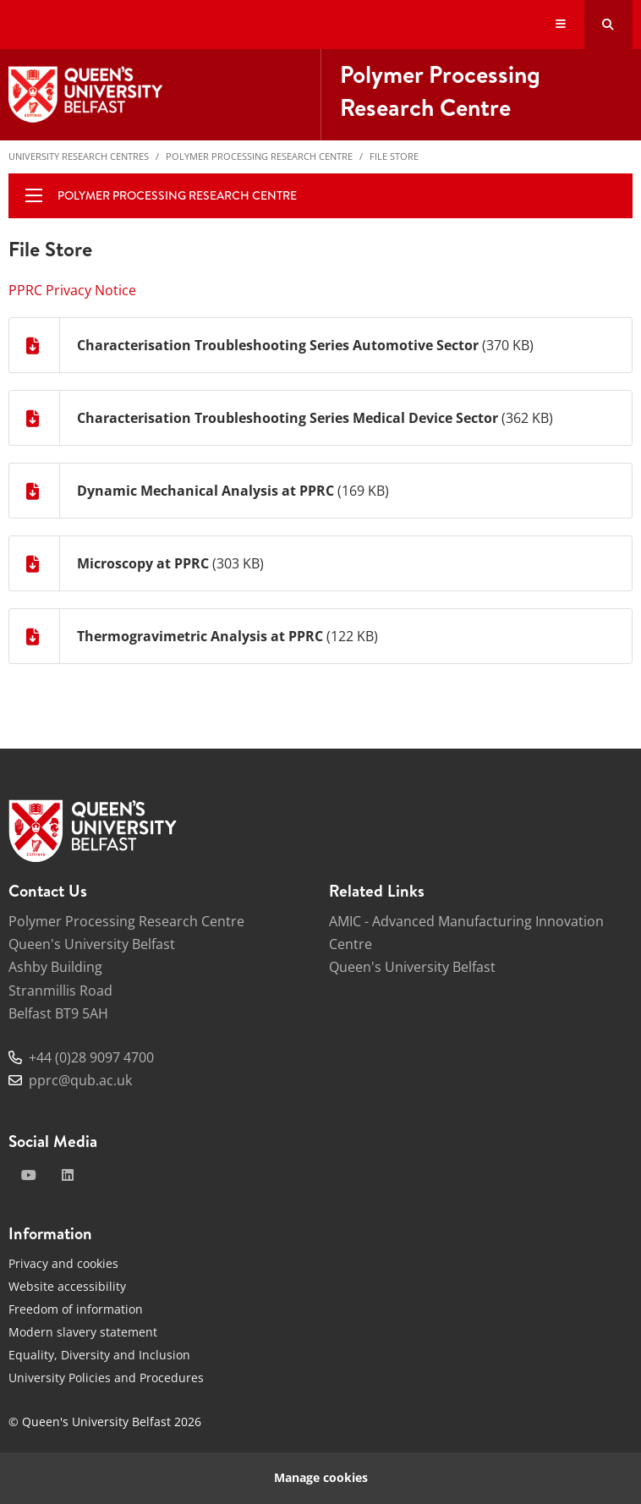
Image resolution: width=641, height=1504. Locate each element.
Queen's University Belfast (412, 967)
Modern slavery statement (82, 1332)
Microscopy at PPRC (143, 563)
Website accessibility (67, 1286)
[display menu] (33, 195)
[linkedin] (67, 1175)
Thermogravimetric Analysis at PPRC (200, 636)
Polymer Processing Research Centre (259, 156)
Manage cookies (321, 1477)
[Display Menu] (561, 25)
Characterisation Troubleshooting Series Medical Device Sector (287, 418)
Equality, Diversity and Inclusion (99, 1355)
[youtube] (28, 1175)
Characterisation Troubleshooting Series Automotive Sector (278, 345)
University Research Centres (78, 156)
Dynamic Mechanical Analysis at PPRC (205, 490)
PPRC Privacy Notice (72, 290)
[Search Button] (608, 24)
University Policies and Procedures (106, 1378)
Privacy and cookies (63, 1263)
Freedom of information (75, 1309)
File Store (394, 156)
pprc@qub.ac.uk (80, 1080)
